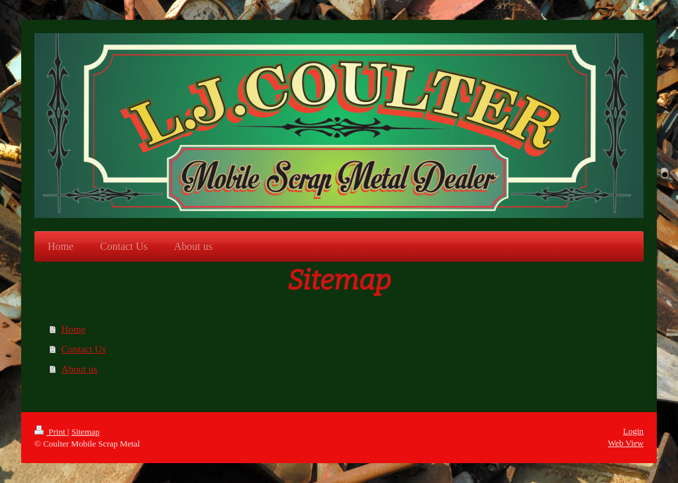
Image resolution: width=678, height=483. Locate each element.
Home (74, 329)
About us (80, 369)
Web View (626, 443)
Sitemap (86, 432)
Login (633, 431)
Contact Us (84, 349)
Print (51, 432)
